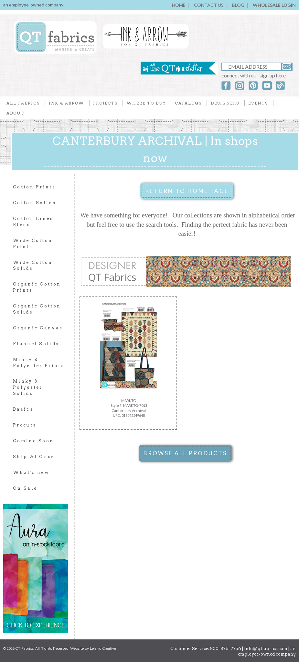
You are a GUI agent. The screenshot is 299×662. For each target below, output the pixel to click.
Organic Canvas (38, 328)
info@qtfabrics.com (265, 648)
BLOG (238, 5)
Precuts (24, 425)
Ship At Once (34, 456)
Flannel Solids (36, 343)
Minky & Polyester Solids (28, 387)
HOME (179, 5)
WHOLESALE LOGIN (274, 5)
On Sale (25, 488)
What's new (31, 472)
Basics (23, 409)
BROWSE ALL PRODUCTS (185, 453)
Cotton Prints (34, 187)
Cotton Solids (34, 202)
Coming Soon (33, 440)
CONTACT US (209, 5)
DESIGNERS (225, 103)
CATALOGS (188, 103)
